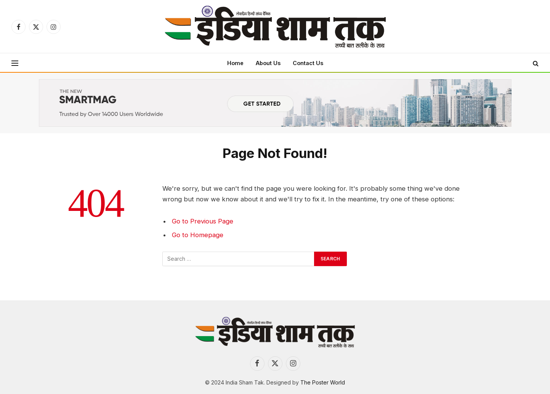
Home (235, 63)
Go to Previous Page (202, 221)
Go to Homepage (197, 235)
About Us (268, 63)
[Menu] (14, 63)
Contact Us (308, 63)
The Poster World (322, 382)
